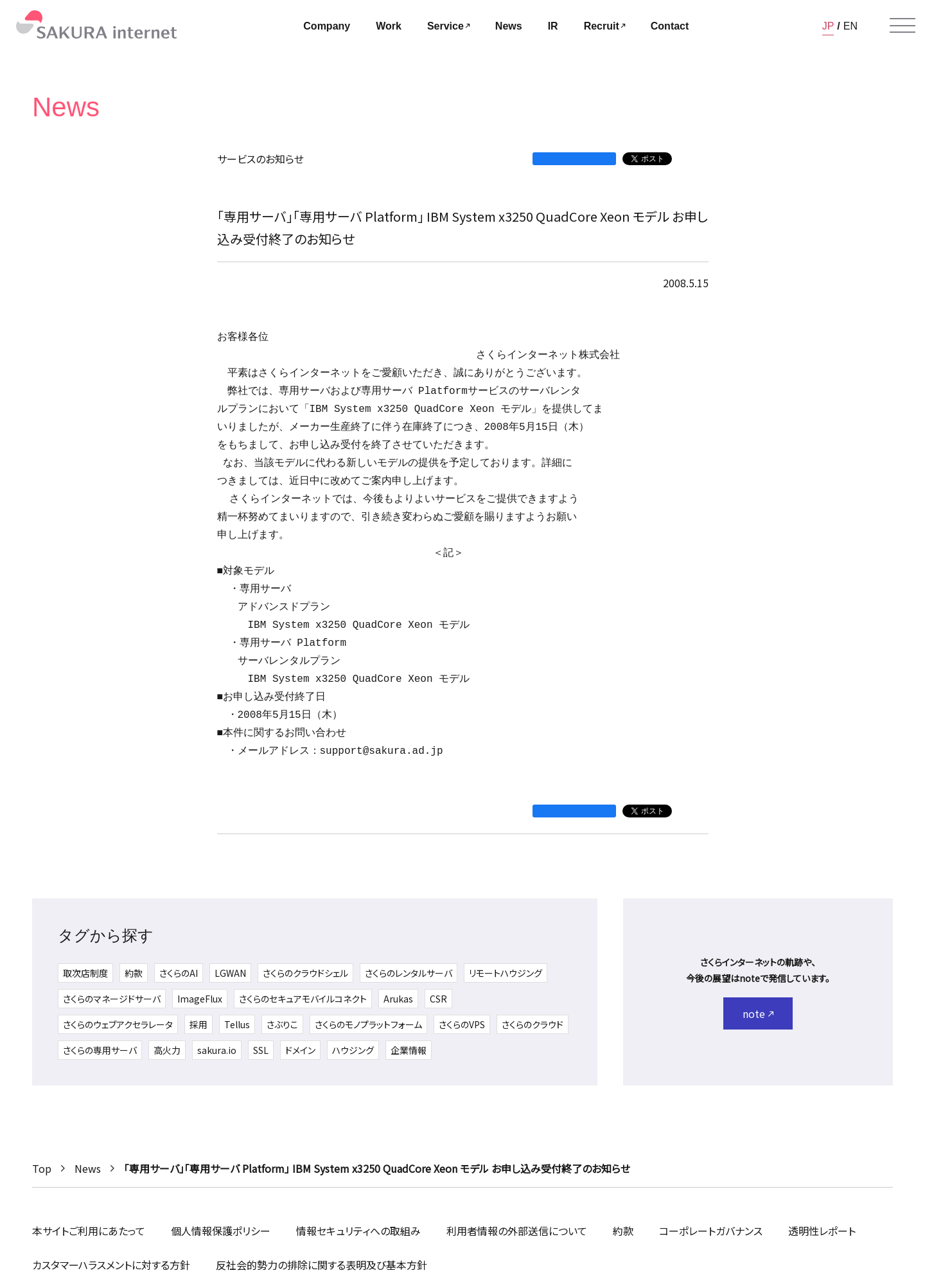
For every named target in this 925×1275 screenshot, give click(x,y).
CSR (438, 998)
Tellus (237, 1024)
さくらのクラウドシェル (305, 973)
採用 (198, 1024)
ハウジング (353, 1050)
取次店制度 (85, 973)
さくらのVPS (462, 1024)
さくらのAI (178, 973)
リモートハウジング (505, 973)
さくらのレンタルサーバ (408, 973)
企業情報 (409, 1050)
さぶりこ (282, 1024)
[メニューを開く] (902, 26)
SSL (261, 1050)
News (88, 1168)
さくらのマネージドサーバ (112, 998)
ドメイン (300, 1050)
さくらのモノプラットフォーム (368, 1024)
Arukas (398, 998)
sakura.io (216, 1050)
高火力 (167, 1050)
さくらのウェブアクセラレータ (118, 1024)
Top (41, 1168)
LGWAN (230, 973)
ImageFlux (199, 998)
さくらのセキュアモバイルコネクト (303, 998)
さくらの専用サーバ (100, 1050)
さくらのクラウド (532, 1024)
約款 (134, 973)
